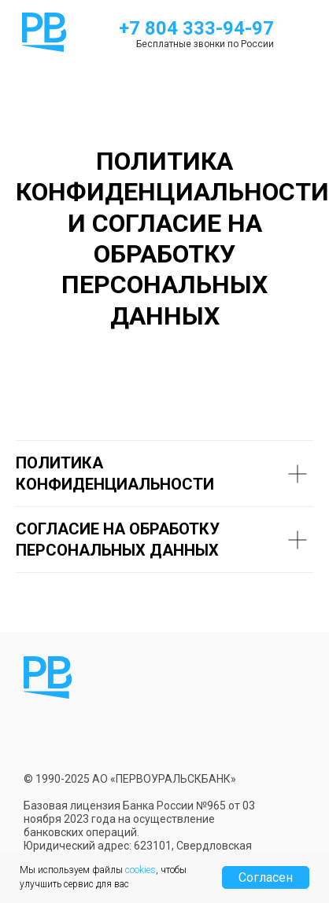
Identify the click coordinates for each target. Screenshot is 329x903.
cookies (140, 869)
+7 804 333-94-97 (196, 28)
